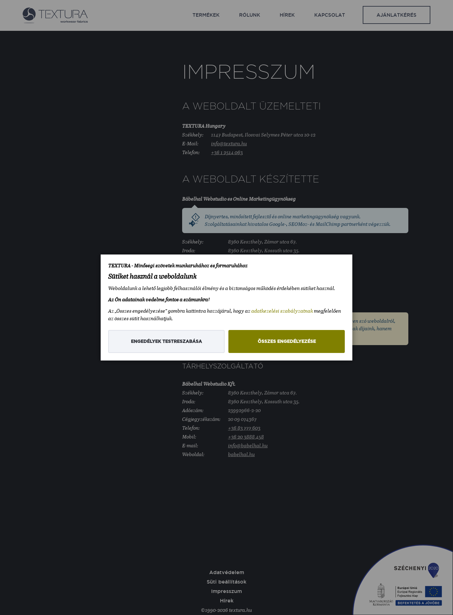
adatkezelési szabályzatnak (282, 311)
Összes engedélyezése (287, 341)
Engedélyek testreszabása (166, 341)
